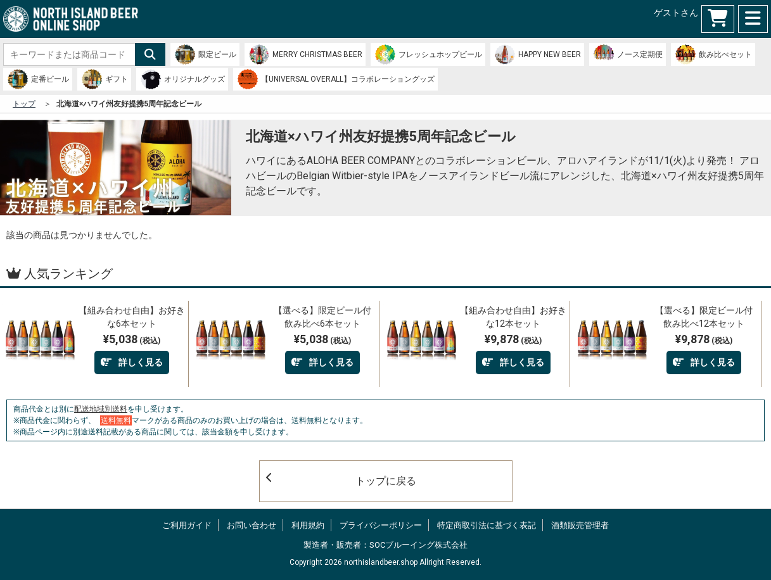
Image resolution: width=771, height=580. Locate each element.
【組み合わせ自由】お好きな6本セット (132, 317)
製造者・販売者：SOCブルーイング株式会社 (385, 545)
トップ (24, 103)
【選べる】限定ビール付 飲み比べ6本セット (325, 317)
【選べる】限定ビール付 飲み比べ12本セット (706, 317)
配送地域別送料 (100, 409)
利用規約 (307, 525)
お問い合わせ (251, 525)
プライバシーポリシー (381, 525)
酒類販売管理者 (580, 525)
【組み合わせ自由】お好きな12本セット (513, 317)
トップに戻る (341, 479)
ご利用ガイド (187, 525)
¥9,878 (513, 339)
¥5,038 (131, 339)
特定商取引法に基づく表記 (486, 525)
